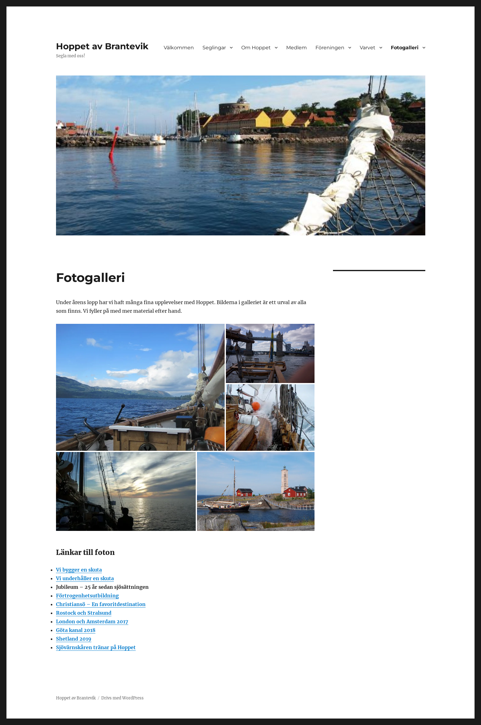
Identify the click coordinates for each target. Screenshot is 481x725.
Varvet (367, 48)
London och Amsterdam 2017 (92, 621)
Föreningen (329, 48)
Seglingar (214, 48)
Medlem (296, 48)
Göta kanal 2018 (75, 630)
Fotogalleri (405, 48)
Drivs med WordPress (122, 698)
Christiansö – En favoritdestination (101, 604)
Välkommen (179, 48)
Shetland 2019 (73, 639)
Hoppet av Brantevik (102, 46)
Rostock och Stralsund (83, 613)
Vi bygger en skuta (79, 570)
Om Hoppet (256, 48)
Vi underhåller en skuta (85, 578)
